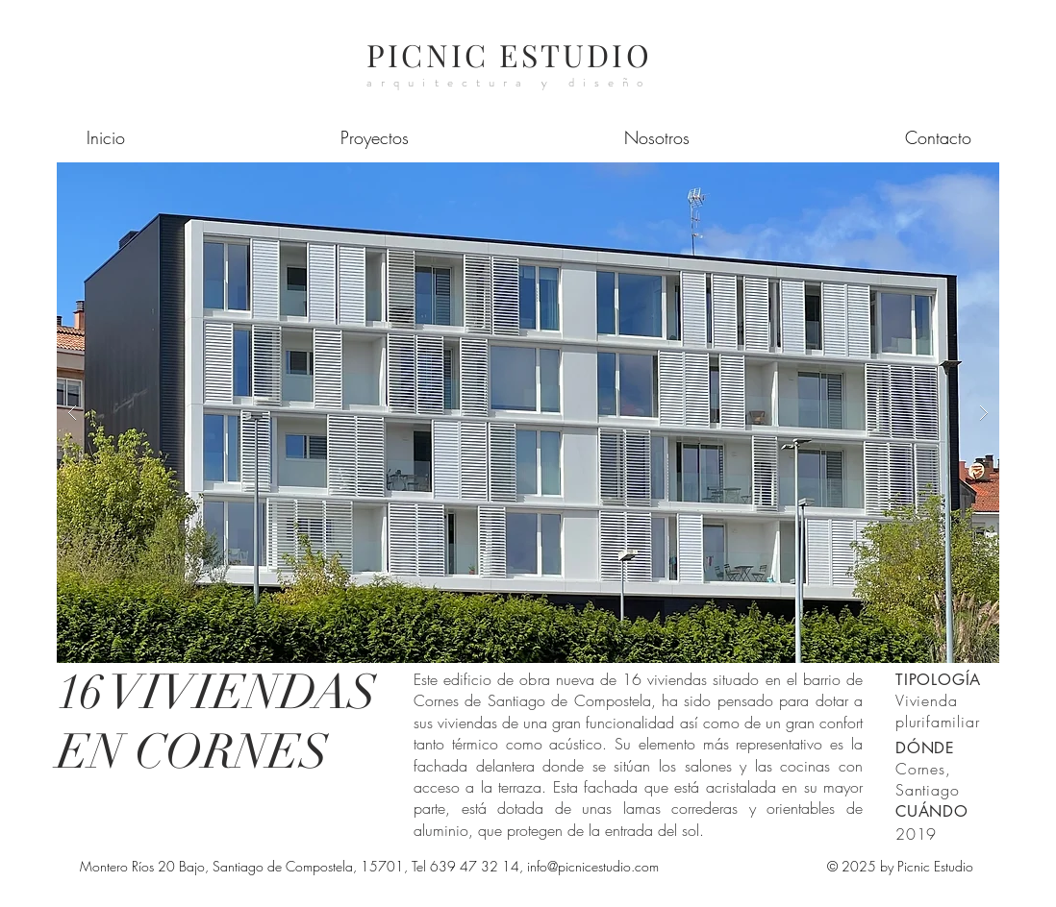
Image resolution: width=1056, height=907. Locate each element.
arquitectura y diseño (508, 82)
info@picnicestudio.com (593, 866)
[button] (528, 412)
